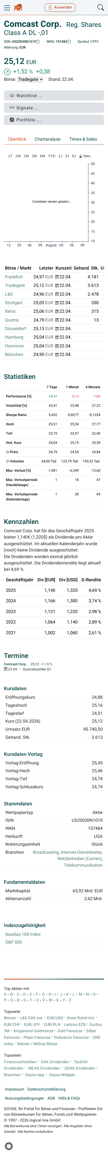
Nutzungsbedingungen (24, 1098)
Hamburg (14, 337)
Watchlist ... (26, 95)
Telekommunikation (83, 865)
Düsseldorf (15, 328)
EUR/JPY (32, 1024)
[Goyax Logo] (18, 7)
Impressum (14, 1089)
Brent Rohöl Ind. (81, 1018)
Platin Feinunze (37, 1037)
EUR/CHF (12, 1024)
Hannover (14, 345)
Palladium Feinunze (71, 1037)
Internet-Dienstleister (81, 852)
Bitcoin (10, 1018)
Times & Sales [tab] (83, 139)
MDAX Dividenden (44, 1068)
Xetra (10, 311)
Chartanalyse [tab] (48, 139)
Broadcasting (46, 852)
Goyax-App (34, 1075)
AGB (51, 1098)
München (14, 354)
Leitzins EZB (75, 1024)
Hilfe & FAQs (69, 1098)
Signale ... (24, 107)
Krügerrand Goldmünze (34, 1031)
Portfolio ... (25, 119)
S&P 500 (13, 942)
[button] (9, 1146)
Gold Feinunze (69, 1031)
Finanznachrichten (20, 1062)
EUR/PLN (52, 1024)
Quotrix (12, 320)
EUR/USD (55, 1018)
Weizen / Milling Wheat (37, 1044)
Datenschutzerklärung (46, 1089)
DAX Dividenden (55, 1062)
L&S (9, 294)
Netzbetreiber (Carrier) (79, 858)
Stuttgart (13, 302)
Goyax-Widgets (62, 1075)
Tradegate (15, 285)
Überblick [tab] (17, 139)
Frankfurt (14, 276)
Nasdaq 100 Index (23, 934)
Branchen (12, 1075)
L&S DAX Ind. (31, 1018)
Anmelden (60, 7)
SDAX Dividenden (80, 1068)
